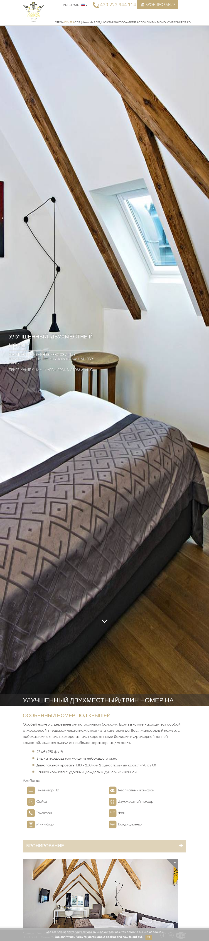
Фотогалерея (125, 22)
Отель (59, 22)
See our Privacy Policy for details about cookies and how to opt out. (99, 937)
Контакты (165, 22)
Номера (68, 22)
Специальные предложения (95, 22)
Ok (149, 937)
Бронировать (181, 22)
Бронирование (157, 4)
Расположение (146, 22)
